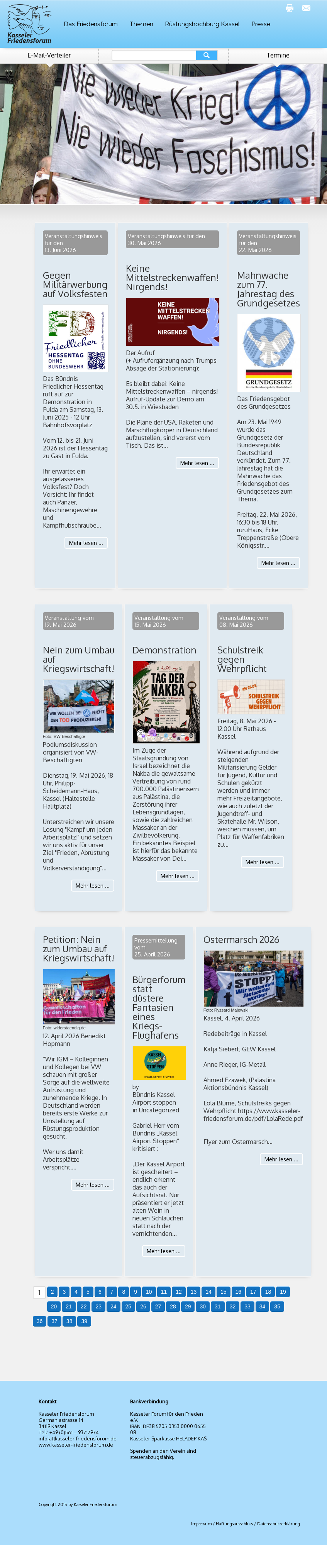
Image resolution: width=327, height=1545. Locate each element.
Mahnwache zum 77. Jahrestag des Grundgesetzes (268, 289)
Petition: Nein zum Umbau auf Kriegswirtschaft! (78, 948)
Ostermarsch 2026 (241, 939)
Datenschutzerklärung (278, 1523)
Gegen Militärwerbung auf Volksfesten (75, 284)
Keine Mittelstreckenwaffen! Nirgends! (172, 277)
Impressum (201, 1523)
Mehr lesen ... (86, 543)
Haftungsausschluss (234, 1523)
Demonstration (164, 650)
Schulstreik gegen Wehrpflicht (242, 659)
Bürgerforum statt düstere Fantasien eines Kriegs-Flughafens (158, 1007)
